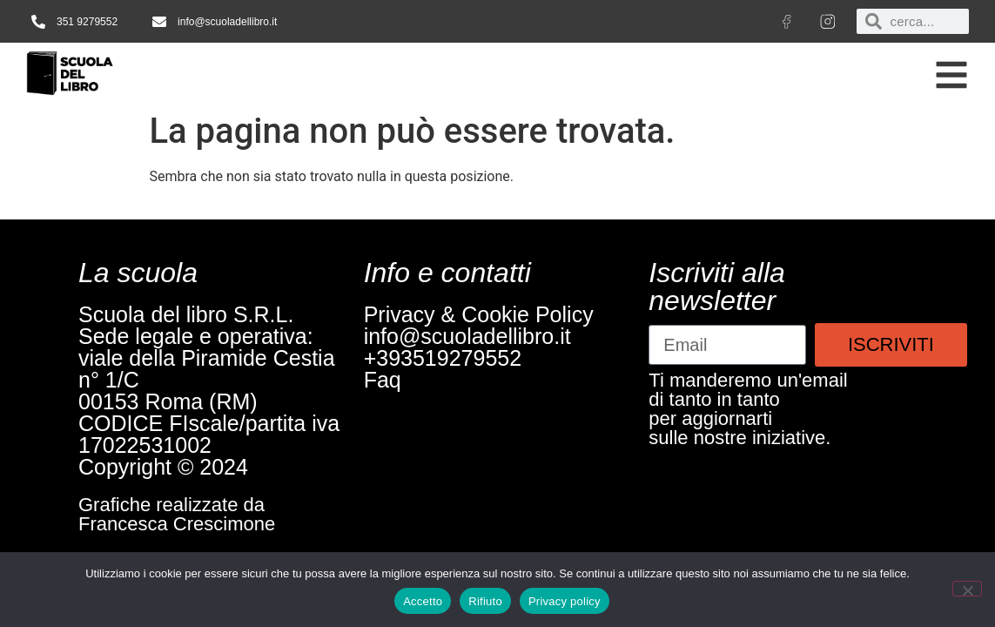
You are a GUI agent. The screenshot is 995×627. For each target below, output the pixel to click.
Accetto (422, 601)
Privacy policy (564, 601)
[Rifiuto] (967, 589)
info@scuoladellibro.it (467, 336)
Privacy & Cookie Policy (479, 314)
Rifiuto (485, 601)
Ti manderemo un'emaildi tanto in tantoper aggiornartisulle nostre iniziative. (748, 408)
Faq (382, 379)
